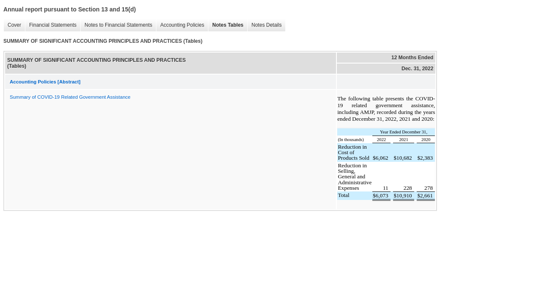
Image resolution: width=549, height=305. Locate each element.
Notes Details (264, 25)
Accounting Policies (180, 25)
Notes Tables (225, 25)
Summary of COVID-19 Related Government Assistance (70, 97)
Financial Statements (50, 25)
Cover (12, 25)
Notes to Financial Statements (116, 25)
